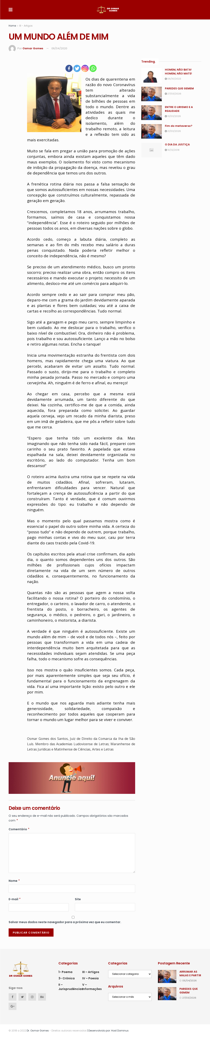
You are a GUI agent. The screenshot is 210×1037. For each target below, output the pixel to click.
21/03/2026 (173, 131)
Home (12, 25)
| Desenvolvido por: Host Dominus (108, 1030)
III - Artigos (26, 25)
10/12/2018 (172, 150)
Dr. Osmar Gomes (38, 1030)
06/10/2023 (173, 78)
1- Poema (65, 972)
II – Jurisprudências (70, 987)
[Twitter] (77, 68)
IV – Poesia (90, 978)
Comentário (19, 829)
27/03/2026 (173, 93)
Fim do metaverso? (178, 126)
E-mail (15, 899)
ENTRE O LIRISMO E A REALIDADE (179, 109)
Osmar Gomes (33, 48)
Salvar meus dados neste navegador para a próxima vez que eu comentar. (65, 922)
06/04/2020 (59, 48)
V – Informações (92, 987)
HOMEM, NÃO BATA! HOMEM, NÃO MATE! (178, 71)
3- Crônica (66, 978)
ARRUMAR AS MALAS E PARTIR (190, 973)
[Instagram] (85, 68)
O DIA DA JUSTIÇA (177, 144)
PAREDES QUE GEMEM (179, 88)
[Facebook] (69, 68)
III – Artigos (90, 972)
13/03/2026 (173, 116)
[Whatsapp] (93, 68)
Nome (14, 881)
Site (78, 899)
